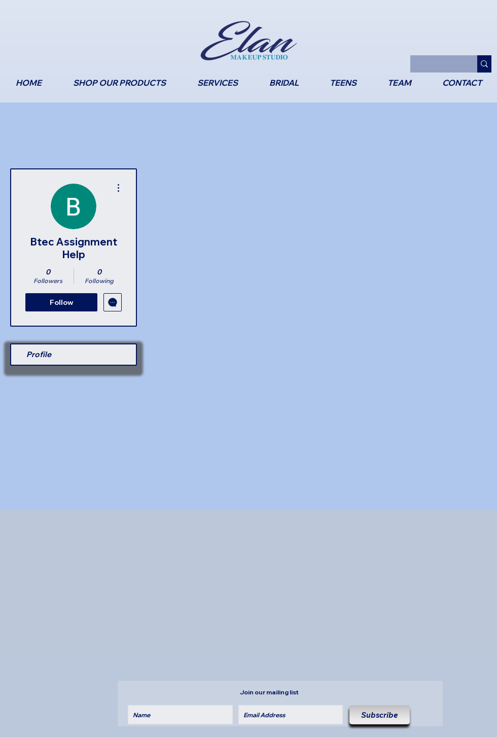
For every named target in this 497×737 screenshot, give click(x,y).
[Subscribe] (379, 714)
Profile (38, 354)
